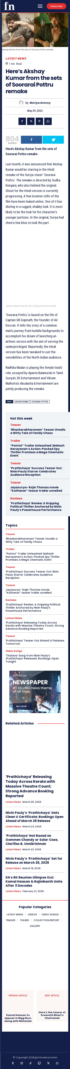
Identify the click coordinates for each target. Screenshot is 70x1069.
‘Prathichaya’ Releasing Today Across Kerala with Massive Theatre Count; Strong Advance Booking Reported (35, 626)
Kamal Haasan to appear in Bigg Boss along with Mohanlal (18, 1018)
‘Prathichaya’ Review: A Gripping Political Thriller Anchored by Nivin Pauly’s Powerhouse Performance (35, 506)
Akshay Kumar (22, 402)
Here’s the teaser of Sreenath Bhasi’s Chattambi (52, 1015)
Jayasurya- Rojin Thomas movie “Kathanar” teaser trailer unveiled (36, 489)
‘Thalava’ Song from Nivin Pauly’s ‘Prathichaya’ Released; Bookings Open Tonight (32, 659)
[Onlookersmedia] (9, 6)
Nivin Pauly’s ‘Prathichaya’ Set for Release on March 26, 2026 (34, 860)
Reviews (16, 498)
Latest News (16, 58)
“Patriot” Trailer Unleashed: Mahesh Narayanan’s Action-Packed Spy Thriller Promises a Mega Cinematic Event (37, 450)
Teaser (15, 424)
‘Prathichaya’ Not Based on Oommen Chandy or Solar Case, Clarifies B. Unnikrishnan (32, 839)
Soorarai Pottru (40, 402)
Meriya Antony (40, 102)
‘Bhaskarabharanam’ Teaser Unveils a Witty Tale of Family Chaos (38, 431)
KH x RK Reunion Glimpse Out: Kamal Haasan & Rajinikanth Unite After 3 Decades (34, 881)
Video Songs (14, 651)
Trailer (15, 440)
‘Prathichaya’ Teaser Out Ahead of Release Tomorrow (35, 642)
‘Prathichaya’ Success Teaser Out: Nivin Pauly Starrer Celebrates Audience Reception (36, 471)
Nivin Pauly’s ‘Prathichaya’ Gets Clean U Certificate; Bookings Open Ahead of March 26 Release (34, 816)
